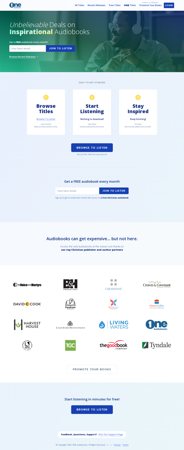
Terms (125, 445)
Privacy (117, 445)
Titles (130, 5)
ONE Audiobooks (80, 445)
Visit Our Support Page (110, 434)
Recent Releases (96, 5)
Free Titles (115, 5)
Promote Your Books (150, 5)
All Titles (79, 5)
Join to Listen (114, 191)
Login (169, 5)
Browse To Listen (92, 148)
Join (60, 48)
